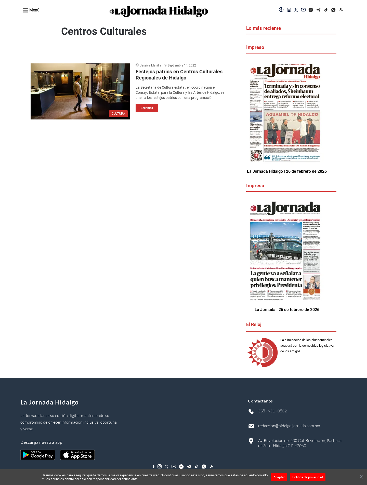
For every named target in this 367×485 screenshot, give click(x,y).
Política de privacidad (307, 477)
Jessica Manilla (150, 65)
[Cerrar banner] (361, 477)
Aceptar (279, 477)
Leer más (147, 108)
